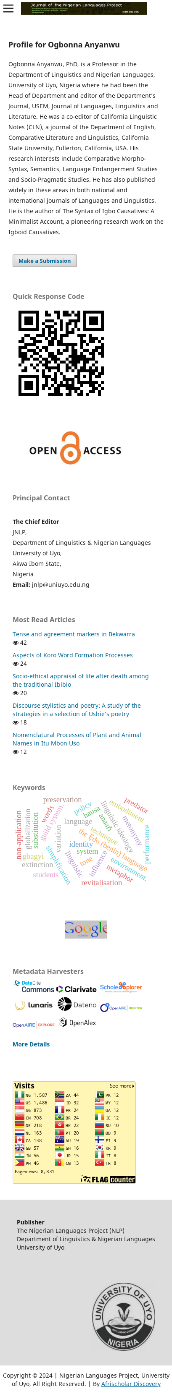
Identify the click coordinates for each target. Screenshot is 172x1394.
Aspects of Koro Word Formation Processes (73, 655)
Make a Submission (45, 260)
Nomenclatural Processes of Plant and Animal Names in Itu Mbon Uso (77, 739)
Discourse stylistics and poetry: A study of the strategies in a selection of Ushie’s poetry (77, 709)
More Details (31, 1044)
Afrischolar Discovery (131, 1384)
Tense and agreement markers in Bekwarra (74, 634)
